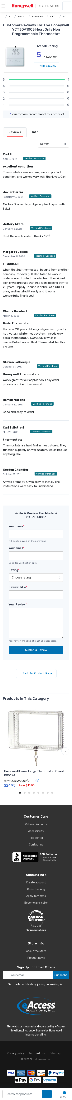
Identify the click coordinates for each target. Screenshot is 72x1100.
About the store (36, 951)
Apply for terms (36, 896)
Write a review (46, 65)
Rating (14, 570)
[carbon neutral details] (36, 920)
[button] (65, 751)
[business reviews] (36, 857)
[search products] (47, 1094)
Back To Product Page (36, 673)
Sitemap (55, 1053)
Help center (36, 838)
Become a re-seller (36, 902)
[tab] (15, 132)
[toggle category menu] (3, 5)
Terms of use (37, 1053)
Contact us (36, 844)
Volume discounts (36, 824)
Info (35, 132)
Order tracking (36, 889)
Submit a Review (36, 650)
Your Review (18, 604)
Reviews (14, 132)
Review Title (18, 587)
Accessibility (36, 831)
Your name (16, 526)
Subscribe (61, 975)
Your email (16, 548)
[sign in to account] (66, 6)
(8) (35, 780)
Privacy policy (15, 1053)
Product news (36, 957)
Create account (36, 882)
